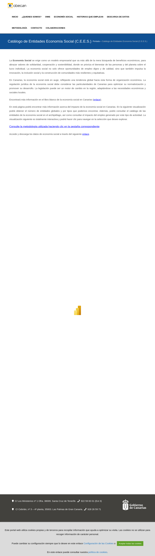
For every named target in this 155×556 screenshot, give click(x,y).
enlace (97, 99)
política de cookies (97, 552)
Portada (96, 41)
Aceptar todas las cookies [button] (130, 543)
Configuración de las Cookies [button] (99, 543)
